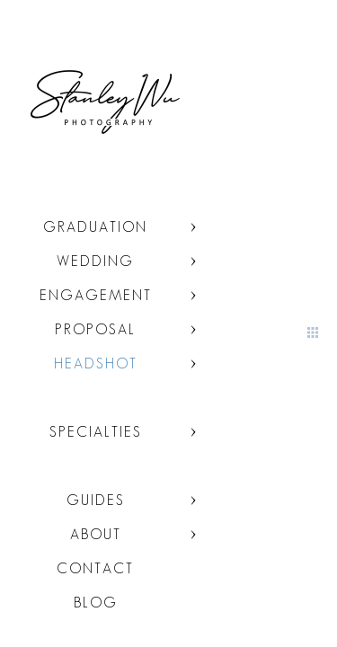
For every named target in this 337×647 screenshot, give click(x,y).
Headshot (95, 363)
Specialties (95, 431)
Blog (96, 602)
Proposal (95, 329)
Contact (95, 568)
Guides (96, 500)
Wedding (95, 261)
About (95, 534)
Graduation (95, 227)
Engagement (96, 295)
